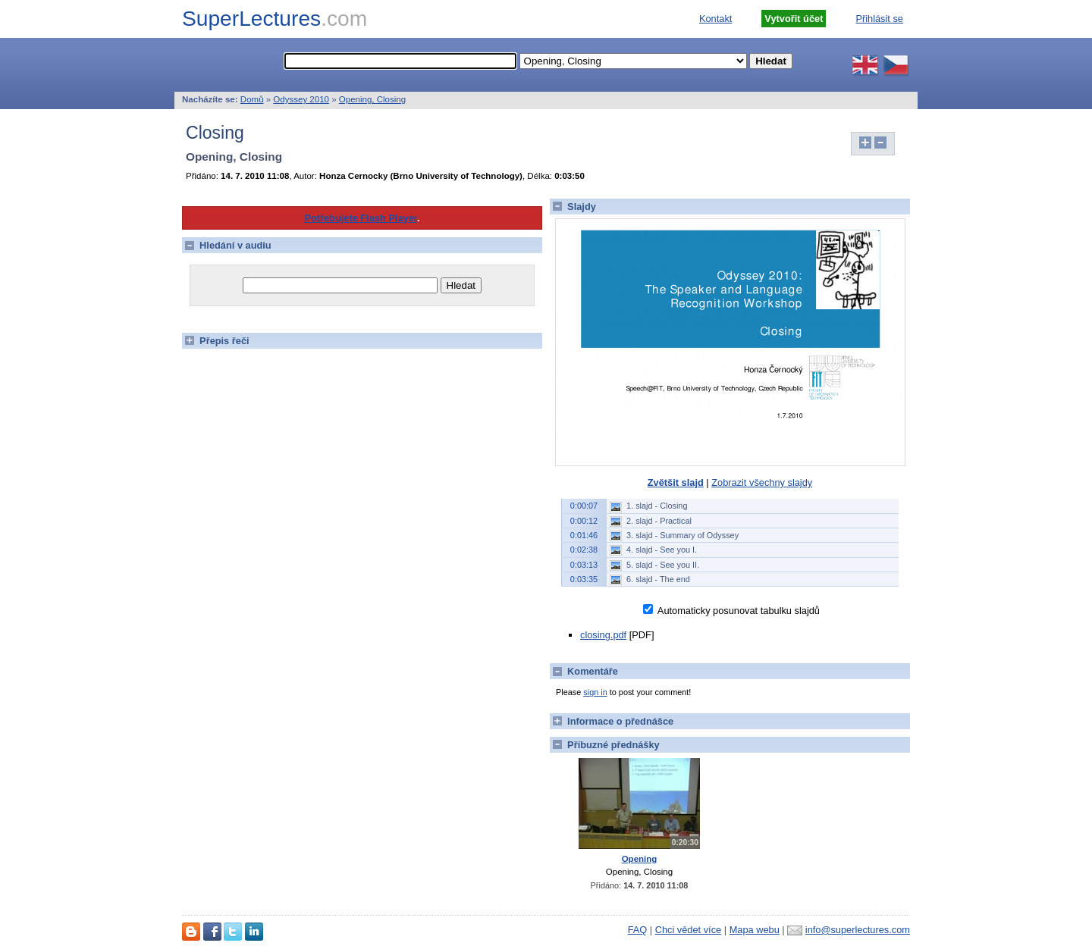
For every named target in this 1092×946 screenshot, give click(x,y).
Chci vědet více (688, 929)
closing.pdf (603, 635)
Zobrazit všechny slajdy (761, 482)
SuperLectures (274, 18)
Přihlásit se (879, 18)
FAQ (638, 929)
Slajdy (573, 206)
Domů (252, 99)
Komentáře (584, 671)
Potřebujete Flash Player (360, 218)
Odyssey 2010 (301, 99)
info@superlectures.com (857, 929)
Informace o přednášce (611, 721)
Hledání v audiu (226, 245)
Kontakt (715, 18)
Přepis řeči (215, 340)
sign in (595, 692)
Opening (639, 858)
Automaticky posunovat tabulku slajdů (737, 610)
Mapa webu (755, 929)
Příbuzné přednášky (605, 744)
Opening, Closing (372, 99)
